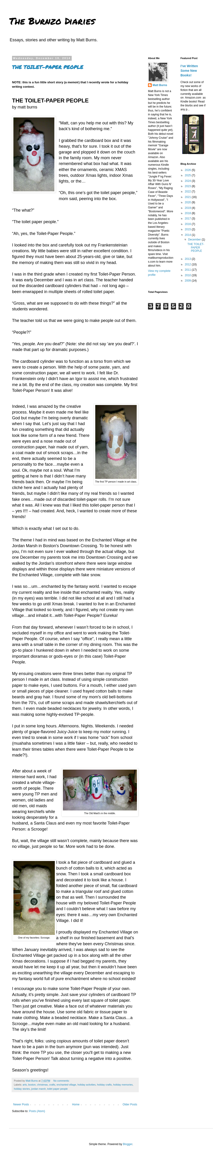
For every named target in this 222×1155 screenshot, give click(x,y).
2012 (188, 264)
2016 (188, 224)
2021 (188, 197)
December (195, 239)
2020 (188, 202)
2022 (188, 191)
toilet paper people (57, 1088)
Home (76, 1104)
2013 (188, 259)
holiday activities (86, 1084)
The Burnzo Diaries (52, 20)
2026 (188, 170)
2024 (188, 181)
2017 (188, 218)
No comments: (61, 1080)
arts (25, 1084)
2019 (188, 208)
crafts (52, 1084)
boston (32, 1084)
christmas (42, 1084)
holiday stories (22, 1088)
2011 (188, 269)
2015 (188, 229)
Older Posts (130, 1104)
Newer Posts (21, 1104)
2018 (188, 213)
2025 (188, 175)
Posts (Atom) (37, 1111)
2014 (188, 235)
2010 (188, 275)
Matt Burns (160, 85)
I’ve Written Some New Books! (189, 70)
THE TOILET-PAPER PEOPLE (47, 67)
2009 (188, 280)
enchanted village (66, 1084)
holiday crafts (104, 1084)
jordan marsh (38, 1088)
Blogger (127, 1144)
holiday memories (123, 1084)
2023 (188, 186)
